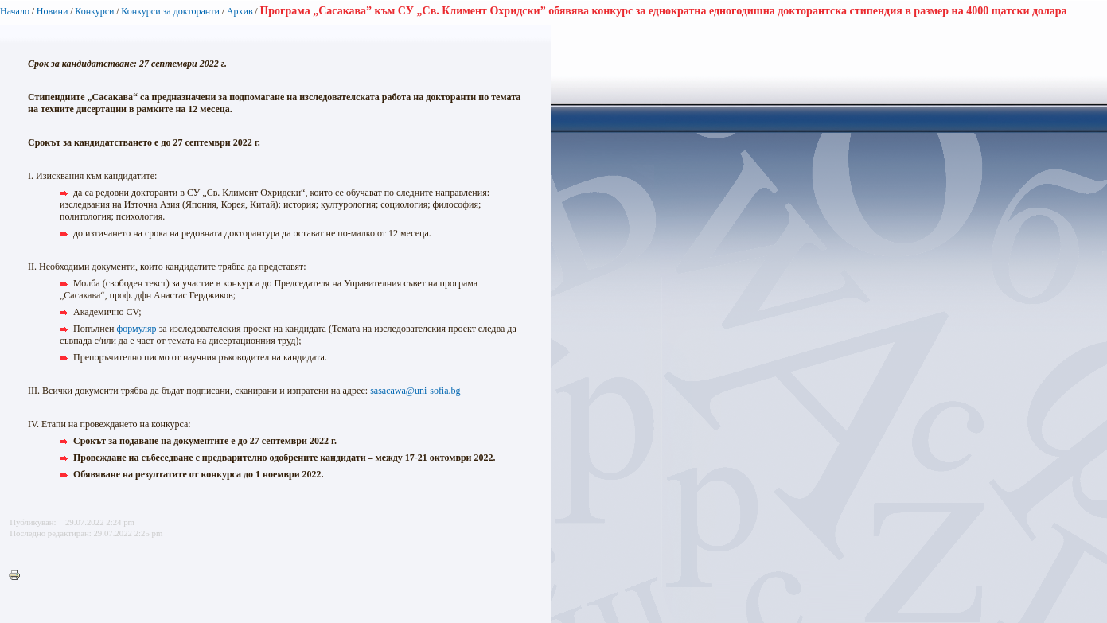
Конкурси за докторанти (170, 11)
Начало (14, 11)
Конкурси (94, 11)
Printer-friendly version (18, 576)
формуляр (136, 328)
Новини (52, 11)
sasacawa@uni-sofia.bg (415, 390)
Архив (240, 11)
